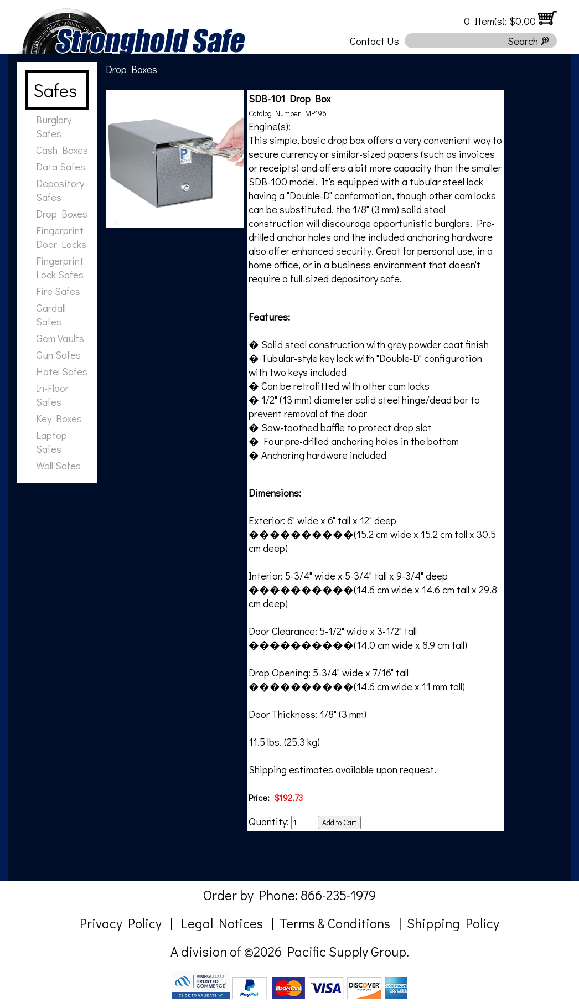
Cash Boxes (62, 150)
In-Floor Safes (52, 395)
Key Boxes (59, 418)
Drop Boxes (61, 213)
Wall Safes (58, 465)
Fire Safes (58, 291)
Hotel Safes (61, 371)
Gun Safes (58, 354)
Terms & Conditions (335, 923)
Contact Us (374, 41)
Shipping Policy (453, 923)
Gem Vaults (60, 338)
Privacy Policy (121, 923)
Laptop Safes (51, 442)
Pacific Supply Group (346, 951)
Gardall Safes (51, 314)
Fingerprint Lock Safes (60, 267)
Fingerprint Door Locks (61, 237)
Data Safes (60, 166)
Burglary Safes (53, 126)
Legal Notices (222, 923)
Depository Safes (60, 190)
